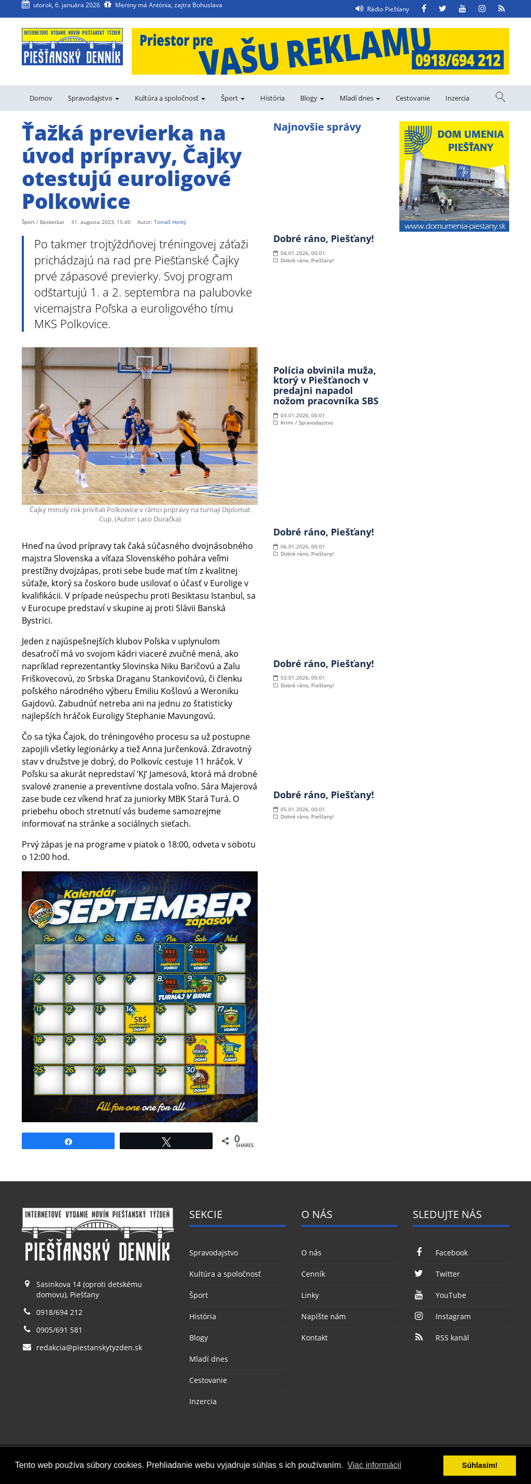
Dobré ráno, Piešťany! (323, 238)
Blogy (312, 98)
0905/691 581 (59, 1330)
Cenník (313, 1274)
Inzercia (457, 98)
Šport (233, 98)
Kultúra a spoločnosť (170, 98)
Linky (310, 1295)
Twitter (436, 1274)
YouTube (439, 1295)
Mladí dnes (360, 98)
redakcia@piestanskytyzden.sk (89, 1347)
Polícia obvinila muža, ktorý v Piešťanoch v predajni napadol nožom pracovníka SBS (326, 385)
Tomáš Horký (170, 221)
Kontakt (314, 1337)
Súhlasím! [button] (480, 1465)
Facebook (440, 1252)
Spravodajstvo (93, 98)
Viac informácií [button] (374, 1465)
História (272, 98)
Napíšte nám (323, 1316)
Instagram (441, 1316)
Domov (41, 98)
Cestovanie (413, 98)
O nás (311, 1252)
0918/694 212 (59, 1312)
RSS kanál (441, 1337)
